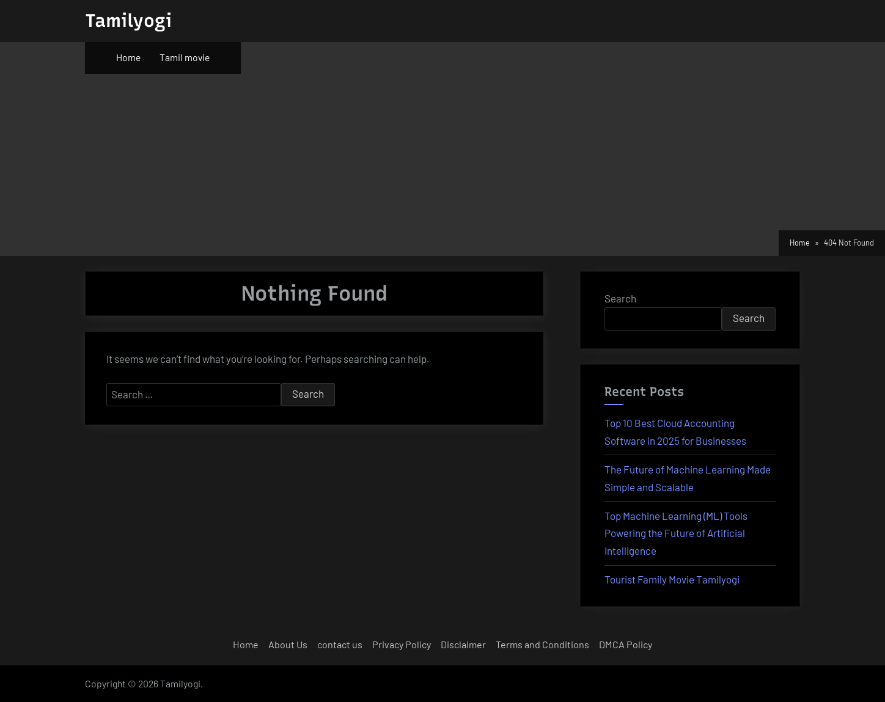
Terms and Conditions (542, 644)
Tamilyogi (128, 20)
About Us (287, 644)
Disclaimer (463, 644)
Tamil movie (185, 57)
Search (620, 298)
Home (128, 57)
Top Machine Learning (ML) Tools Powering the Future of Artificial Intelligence (675, 533)
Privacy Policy (401, 644)
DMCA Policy (625, 644)
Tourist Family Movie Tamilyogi (672, 579)
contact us (339, 644)
